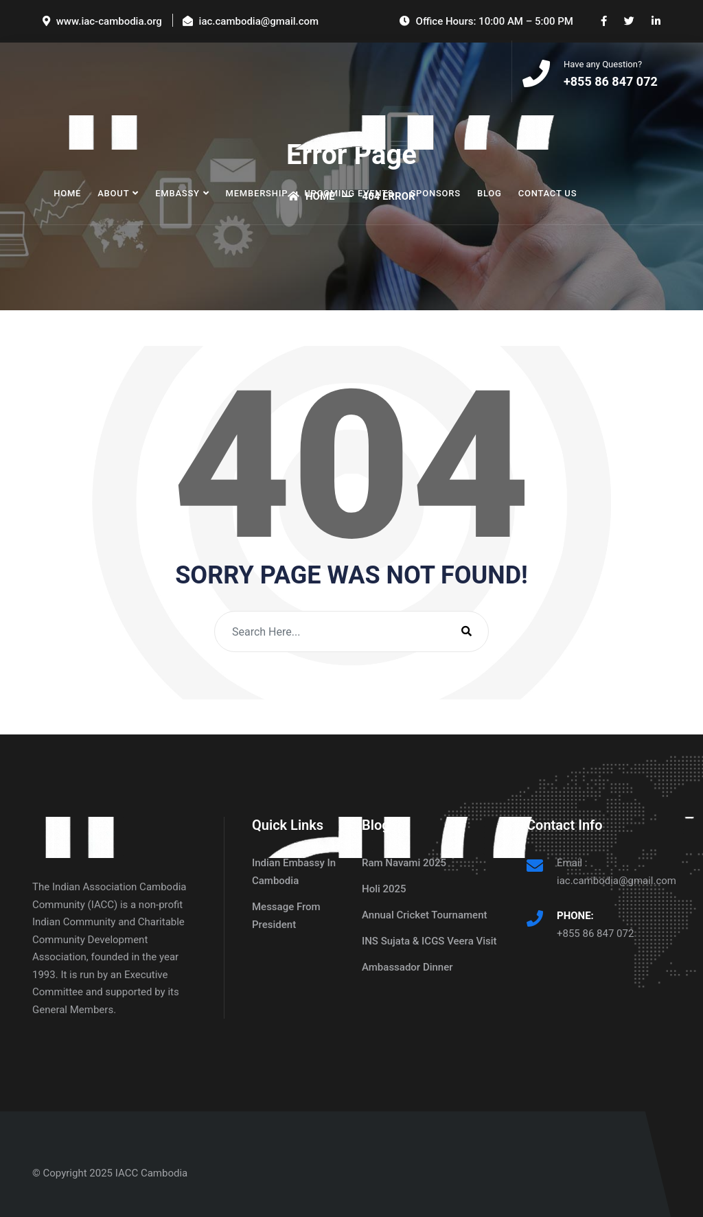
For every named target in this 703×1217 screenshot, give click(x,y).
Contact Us (547, 194)
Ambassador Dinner (407, 967)
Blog (489, 194)
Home (67, 194)
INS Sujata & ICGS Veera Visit (429, 941)
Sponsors (435, 194)
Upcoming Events (348, 194)
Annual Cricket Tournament (424, 915)
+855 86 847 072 (595, 933)
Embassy (177, 194)
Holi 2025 (384, 889)
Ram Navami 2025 (404, 863)
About (113, 194)
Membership (257, 194)
